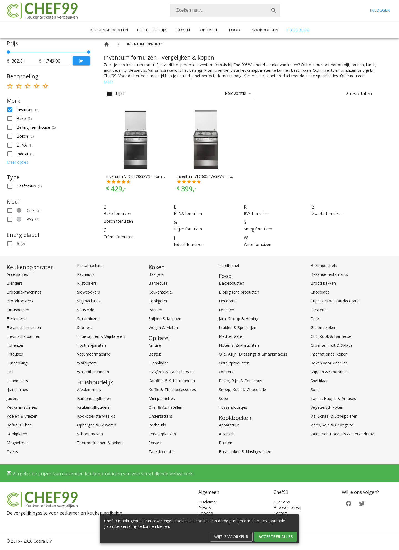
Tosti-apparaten (91, 345)
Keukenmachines (22, 407)
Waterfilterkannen (93, 371)
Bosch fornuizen (118, 221)
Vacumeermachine (93, 354)
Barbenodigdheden (94, 398)
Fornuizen (15, 345)
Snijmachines (89, 301)
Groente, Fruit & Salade (332, 345)
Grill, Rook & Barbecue (331, 336)
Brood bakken (323, 283)
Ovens (12, 451)
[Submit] (81, 60)
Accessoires (17, 274)
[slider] (48, 52)
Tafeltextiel (229, 265)
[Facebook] (348, 503)
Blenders (14, 283)
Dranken (226, 309)
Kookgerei (158, 301)
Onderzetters (160, 416)
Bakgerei (156, 274)
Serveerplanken (162, 433)
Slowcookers (88, 292)
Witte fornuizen (257, 244)
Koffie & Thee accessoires (172, 389)
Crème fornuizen (119, 236)
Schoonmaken (90, 433)
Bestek (155, 354)
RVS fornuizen (256, 213)
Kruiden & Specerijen (237, 327)
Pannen (155, 309)
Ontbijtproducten (234, 363)
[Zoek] (273, 10)
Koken (183, 29)
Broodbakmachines (24, 292)
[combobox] (225, 10)
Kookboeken (264, 29)
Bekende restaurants (329, 274)
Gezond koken (323, 327)
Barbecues (158, 283)
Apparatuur (229, 425)
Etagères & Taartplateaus (172, 371)
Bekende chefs (324, 265)
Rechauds (85, 274)
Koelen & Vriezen (22, 416)
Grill (10, 371)
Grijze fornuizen (188, 229)
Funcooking (17, 363)
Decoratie (228, 301)
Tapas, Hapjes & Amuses (333, 398)
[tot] (25, 60)
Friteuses (15, 354)
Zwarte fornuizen (327, 213)
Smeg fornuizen (258, 229)
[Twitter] (362, 503)
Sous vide (85, 309)
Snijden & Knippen (165, 318)
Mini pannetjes (162, 398)
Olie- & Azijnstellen (165, 407)
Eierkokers (16, 318)
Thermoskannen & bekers (100, 442)
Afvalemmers (89, 389)
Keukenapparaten (109, 29)
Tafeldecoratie (162, 451)
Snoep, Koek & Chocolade (242, 389)
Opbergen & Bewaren (96, 425)
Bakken (225, 442)
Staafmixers (87, 318)
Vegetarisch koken (327, 407)
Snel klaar (319, 380)
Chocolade (320, 292)
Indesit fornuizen (189, 244)
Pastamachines (90, 265)
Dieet (315, 318)
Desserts (319, 309)
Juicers (12, 398)
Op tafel (209, 29)
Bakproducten (231, 283)
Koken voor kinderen (329, 363)
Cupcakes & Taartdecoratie (335, 301)
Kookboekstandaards (96, 416)
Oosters (226, 371)
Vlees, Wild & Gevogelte (332, 425)
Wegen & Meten (163, 327)
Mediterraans (231, 336)
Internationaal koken (329, 354)
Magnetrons (18, 442)
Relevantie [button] (235, 93)
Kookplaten (17, 433)
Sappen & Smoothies (330, 371)
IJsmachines (17, 389)
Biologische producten (239, 292)
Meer (108, 81)
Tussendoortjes (233, 407)
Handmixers (17, 380)
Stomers (84, 327)
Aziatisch (227, 433)
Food (234, 29)
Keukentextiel (161, 292)
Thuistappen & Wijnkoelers (101, 336)
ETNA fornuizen (188, 213)
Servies (155, 442)
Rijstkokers (87, 283)
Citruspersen (18, 309)
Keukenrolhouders (93, 407)
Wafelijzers (87, 363)
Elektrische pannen (23, 336)
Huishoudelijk (152, 29)
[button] (48, 109)
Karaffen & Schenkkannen (172, 380)
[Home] (106, 44)
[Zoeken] (218, 10)
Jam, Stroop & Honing (238, 318)
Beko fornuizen (117, 213)
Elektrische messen (24, 327)
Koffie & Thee (19, 425)
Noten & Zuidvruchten (239, 345)
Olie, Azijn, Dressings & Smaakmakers (253, 354)
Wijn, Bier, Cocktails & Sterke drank (342, 433)
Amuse (155, 345)
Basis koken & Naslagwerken (245, 451)
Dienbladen (159, 363)
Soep (223, 398)
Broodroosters (20, 301)
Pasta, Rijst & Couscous (240, 380)
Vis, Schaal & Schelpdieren (334, 416)
